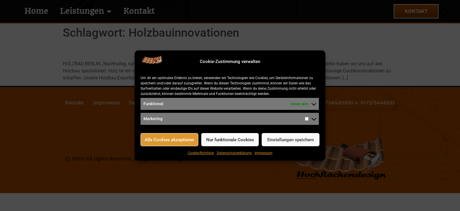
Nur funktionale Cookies (230, 139)
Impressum (264, 153)
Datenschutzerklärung (234, 153)
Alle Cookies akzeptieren (169, 139)
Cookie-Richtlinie (201, 153)
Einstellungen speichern (290, 139)
